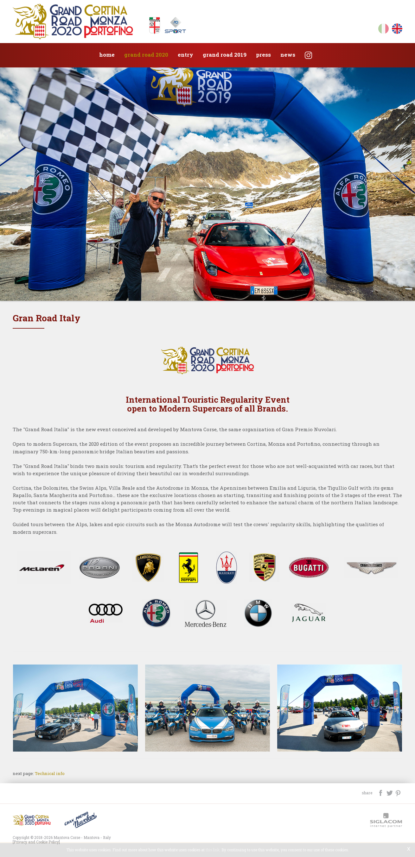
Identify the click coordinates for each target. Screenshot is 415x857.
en (397, 29)
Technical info (50, 773)
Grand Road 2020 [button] (146, 54)
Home (107, 54)
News (287, 54)
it (383, 29)
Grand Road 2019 (224, 54)
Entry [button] (185, 54)
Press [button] (263, 54)
